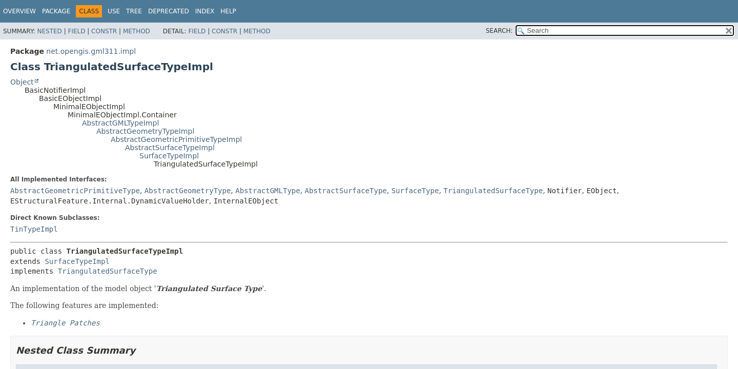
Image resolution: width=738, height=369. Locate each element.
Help (228, 11)
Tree (134, 11)
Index (205, 11)
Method (136, 31)
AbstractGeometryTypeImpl (145, 131)
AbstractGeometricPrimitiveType (75, 191)
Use (114, 11)
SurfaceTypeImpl (169, 156)
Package (56, 11)
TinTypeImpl (34, 229)
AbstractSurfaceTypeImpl (170, 148)
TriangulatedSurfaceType (493, 191)
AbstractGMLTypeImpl (120, 123)
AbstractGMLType (267, 191)
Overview (19, 11)
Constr (104, 31)
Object (22, 82)
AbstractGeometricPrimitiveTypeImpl (176, 139)
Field (76, 31)
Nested (49, 31)
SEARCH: (499, 30)
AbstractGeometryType (188, 191)
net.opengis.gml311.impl (91, 51)
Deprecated (168, 11)
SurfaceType (415, 191)
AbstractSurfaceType (346, 191)
